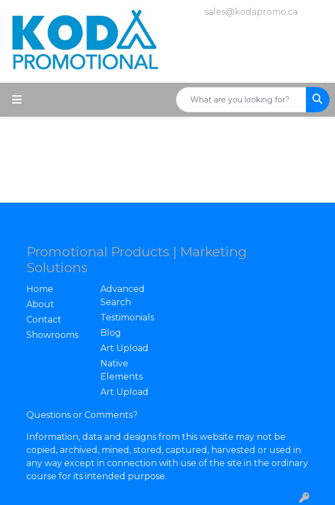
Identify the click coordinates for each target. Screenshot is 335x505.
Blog (110, 333)
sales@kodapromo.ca (251, 12)
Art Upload (124, 348)
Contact (43, 319)
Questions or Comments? (82, 415)
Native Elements (121, 370)
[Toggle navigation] (17, 99)
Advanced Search (122, 295)
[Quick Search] (241, 99)
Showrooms (52, 335)
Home (39, 289)
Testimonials (127, 317)
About (40, 304)
